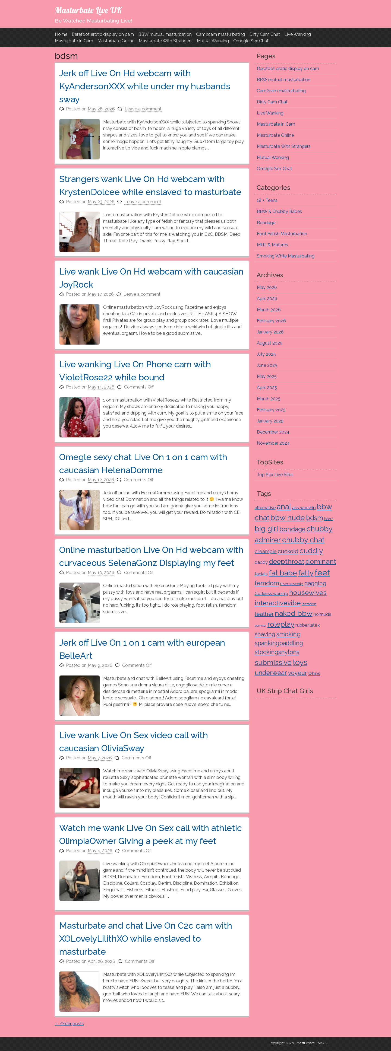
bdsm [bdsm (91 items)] (314, 518)
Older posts (69, 1023)
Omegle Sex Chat (251, 40)
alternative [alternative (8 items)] (265, 507)
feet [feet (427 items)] (322, 572)
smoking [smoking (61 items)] (288, 634)
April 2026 (267, 298)
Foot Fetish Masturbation (282, 233)
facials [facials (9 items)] (261, 574)
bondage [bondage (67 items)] (292, 529)
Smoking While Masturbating (285, 256)
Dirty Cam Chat (264, 34)
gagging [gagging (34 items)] (315, 583)
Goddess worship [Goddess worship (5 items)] (271, 593)
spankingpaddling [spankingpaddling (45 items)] (279, 643)
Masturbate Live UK (88, 10)
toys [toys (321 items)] (300, 662)
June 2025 (267, 365)
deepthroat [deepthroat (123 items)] (286, 561)
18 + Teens (267, 200)
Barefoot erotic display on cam (103, 34)
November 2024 (273, 443)
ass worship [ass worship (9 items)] (304, 507)
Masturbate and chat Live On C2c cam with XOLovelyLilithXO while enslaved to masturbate (145, 939)
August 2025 (269, 343)
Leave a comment (143, 109)
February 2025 (271, 409)
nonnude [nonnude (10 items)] (322, 614)
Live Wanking (297, 34)
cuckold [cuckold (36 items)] (288, 551)
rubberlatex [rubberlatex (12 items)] (307, 625)
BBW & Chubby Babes (279, 211)
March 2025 (268, 398)
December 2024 (273, 432)
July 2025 (266, 354)
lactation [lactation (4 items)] (309, 604)
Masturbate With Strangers (166, 40)
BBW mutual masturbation (165, 34)
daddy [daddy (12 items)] (261, 562)
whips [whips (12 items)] (314, 673)
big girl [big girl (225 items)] (266, 528)
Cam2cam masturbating (220, 34)
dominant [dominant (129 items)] (320, 561)
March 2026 (269, 309)
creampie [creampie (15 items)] (266, 551)
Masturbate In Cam (74, 40)
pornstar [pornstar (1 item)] (260, 625)
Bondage (266, 222)
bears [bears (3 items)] (328, 519)
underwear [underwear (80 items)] (271, 673)
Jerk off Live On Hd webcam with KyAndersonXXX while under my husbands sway (144, 86)
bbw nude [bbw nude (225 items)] (287, 517)
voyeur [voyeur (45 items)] (297, 673)
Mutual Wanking (213, 40)
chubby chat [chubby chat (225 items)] (303, 540)
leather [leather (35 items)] (264, 613)
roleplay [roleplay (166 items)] (280, 624)
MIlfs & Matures (272, 244)
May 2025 (267, 376)
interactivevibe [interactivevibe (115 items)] (278, 603)
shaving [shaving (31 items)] (265, 634)
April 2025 (267, 387)
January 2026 (270, 332)
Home (61, 34)
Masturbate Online (115, 40)
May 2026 (267, 287)
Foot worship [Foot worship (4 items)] (291, 584)
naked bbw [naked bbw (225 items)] (294, 613)
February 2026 (271, 320)
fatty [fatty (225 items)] (306, 573)
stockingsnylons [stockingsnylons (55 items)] (277, 651)
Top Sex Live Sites (275, 474)
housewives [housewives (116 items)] (308, 593)
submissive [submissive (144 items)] (273, 662)
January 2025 (270, 420)
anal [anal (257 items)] (284, 506)
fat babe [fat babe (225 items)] (283, 573)
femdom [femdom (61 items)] (267, 583)
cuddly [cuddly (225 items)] (311, 550)
